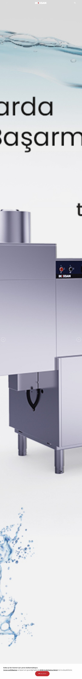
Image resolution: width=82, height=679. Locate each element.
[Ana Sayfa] (41, 2)
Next (79, 339)
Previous (3, 339)
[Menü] (6, 3)
